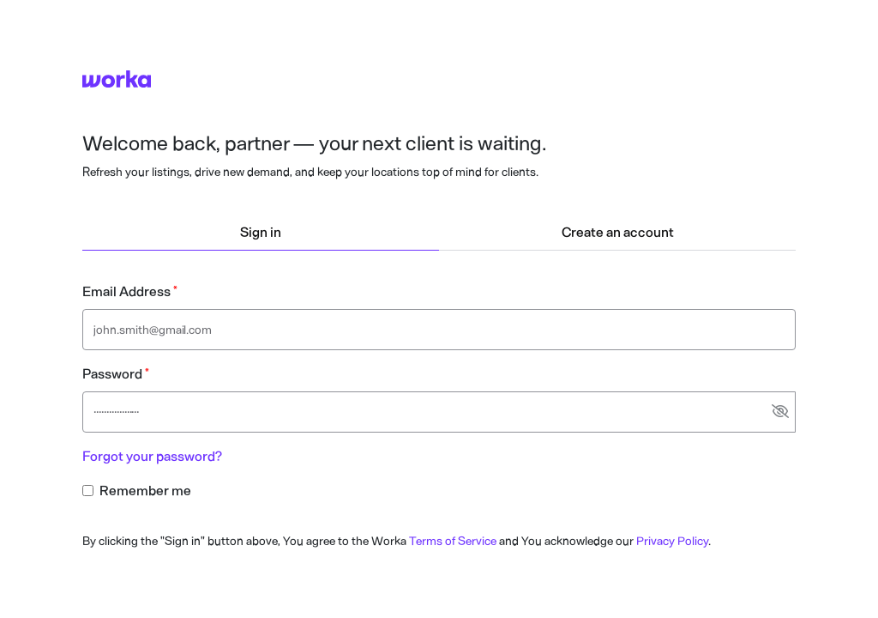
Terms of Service (452, 541)
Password (112, 374)
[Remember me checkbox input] (87, 490)
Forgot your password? (152, 456)
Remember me (145, 490)
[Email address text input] (439, 329)
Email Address (126, 291)
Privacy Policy (672, 541)
